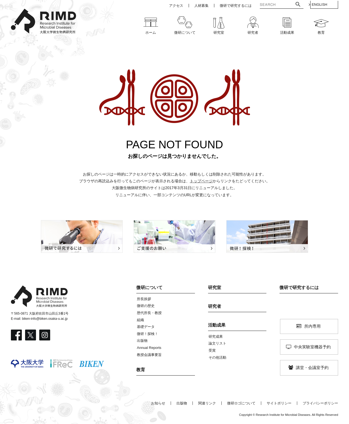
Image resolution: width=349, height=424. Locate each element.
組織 (140, 320)
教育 (140, 369)
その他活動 (217, 357)
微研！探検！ (147, 334)
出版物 (142, 341)
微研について (149, 287)
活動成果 (216, 325)
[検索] (269, 5)
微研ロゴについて (241, 403)
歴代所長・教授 (149, 313)
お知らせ (158, 403)
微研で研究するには (299, 287)
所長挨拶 (144, 299)
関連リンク (207, 403)
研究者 (214, 306)
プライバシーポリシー (320, 403)
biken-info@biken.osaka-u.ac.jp (45, 319)
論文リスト (217, 343)
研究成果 (216, 336)
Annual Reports (149, 348)
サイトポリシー (279, 403)
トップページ (201, 181)
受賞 (212, 350)
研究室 (214, 287)
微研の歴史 (146, 306)
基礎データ (146, 327)
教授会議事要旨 (149, 355)
